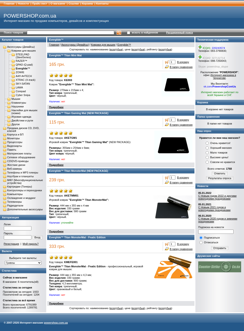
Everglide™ (23, 68)
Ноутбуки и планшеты (20, 176)
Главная (9, 3)
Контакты (102, 3)
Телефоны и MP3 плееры (22, 172)
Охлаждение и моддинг (21, 198)
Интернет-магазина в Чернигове (223, 76)
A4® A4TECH (24, 76)
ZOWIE (20, 72)
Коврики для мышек (23, 50)
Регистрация (11, 243)
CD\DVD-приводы (18, 161)
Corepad (21, 91)
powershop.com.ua (56, 322)
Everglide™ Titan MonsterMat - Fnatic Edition (77, 237)
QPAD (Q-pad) (24, 64)
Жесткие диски (16, 164)
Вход (38, 237)
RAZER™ (21, 60)
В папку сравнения (181, 67)
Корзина (87, 3)
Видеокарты (14, 145)
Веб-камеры (14, 168)
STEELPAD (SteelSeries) (23, 56)
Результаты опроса (219, 178)
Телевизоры (14, 201)
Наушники (17, 106)
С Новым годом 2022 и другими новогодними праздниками (217, 197)
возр (112, 49)
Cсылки (74, 3)
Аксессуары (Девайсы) (21, 46)
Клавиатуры (18, 102)
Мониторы (13, 138)
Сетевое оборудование (21, 157)
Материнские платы (19, 153)
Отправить (219, 248)
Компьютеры (15, 194)
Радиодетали (15, 205)
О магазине (58, 3)
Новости (23, 3)
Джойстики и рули (22, 120)
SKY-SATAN (23, 83)
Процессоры (14, 142)
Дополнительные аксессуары (25, 209)
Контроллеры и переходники (24, 190)
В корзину (183, 62)
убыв (119, 49)
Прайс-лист (39, 3)
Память (11, 149)
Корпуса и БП (15, 134)
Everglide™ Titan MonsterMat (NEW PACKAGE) (78, 170)
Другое (15, 124)
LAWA (19, 87)
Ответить (219, 173)
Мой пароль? (31, 243)
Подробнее (56, 107)
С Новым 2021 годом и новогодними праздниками (214, 208)
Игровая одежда (21, 116)
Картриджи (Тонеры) (19, 186)
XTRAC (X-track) (26, 79)
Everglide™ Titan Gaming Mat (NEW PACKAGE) (78, 113)
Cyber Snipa (23, 95)
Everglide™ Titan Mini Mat (65, 55)
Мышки (15, 98)
